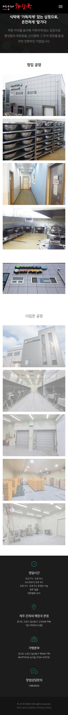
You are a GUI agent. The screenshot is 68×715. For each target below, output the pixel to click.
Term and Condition (26, 707)
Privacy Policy (44, 707)
